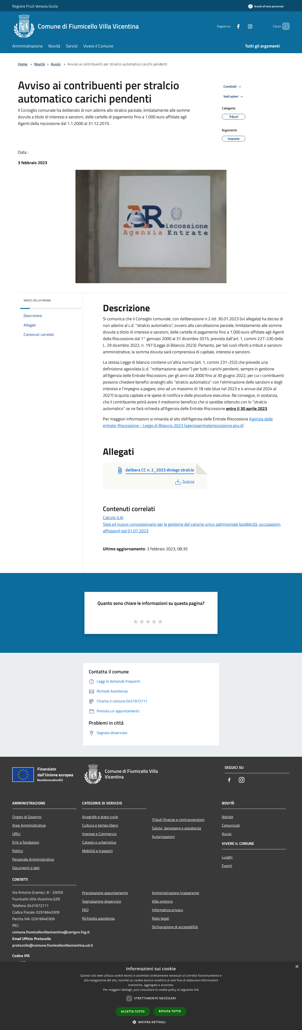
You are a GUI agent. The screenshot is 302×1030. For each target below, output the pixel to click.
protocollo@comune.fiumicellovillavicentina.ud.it (52, 945)
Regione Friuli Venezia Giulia (35, 6)
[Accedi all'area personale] (266, 6)
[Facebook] (230, 26)
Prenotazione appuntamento (105, 893)
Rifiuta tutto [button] (170, 1011)
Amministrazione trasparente (175, 893)
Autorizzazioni (163, 836)
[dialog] (151, 996)
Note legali (160, 918)
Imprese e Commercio (99, 834)
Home (22, 64)
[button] (151, 1022)
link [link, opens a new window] (196, 990)
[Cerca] (284, 26)
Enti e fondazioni (25, 842)
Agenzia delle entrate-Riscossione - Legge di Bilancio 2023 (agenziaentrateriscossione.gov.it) (188, 422)
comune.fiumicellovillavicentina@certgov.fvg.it (51, 932)
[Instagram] (242, 26)
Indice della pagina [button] (37, 300)
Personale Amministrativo (33, 859)
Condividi (233, 87)
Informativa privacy (167, 910)
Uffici (16, 834)
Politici (17, 851)
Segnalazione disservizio (101, 901)
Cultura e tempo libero (100, 825)
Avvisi (56, 64)
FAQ (85, 910)
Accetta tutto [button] (133, 1011)
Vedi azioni (234, 96)
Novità (39, 64)
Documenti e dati (26, 868)
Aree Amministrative (29, 825)
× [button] (296, 967)
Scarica (184, 481)
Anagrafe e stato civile (100, 817)
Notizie (227, 817)
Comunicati (231, 825)
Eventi (227, 865)
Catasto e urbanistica (99, 842)
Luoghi (227, 857)
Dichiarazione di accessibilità (175, 927)
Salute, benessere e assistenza (176, 828)
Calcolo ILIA (113, 517)
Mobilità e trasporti (97, 851)
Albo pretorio (162, 901)
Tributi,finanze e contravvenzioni (178, 819)
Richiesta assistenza (98, 918)
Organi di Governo (26, 817)
